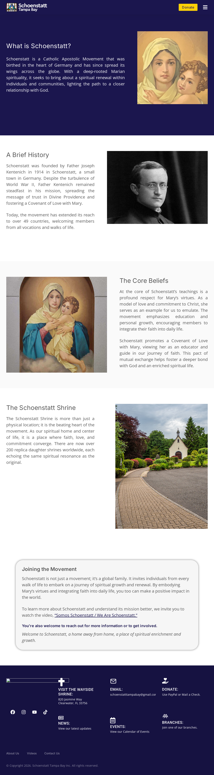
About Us (12, 753)
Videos (32, 753)
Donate (188, 7)
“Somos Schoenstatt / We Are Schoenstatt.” (96, 615)
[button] (205, 7)
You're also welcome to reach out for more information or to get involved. (89, 626)
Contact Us (52, 753)
